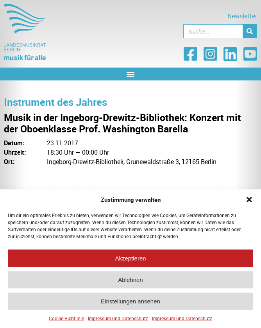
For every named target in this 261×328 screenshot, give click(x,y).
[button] (249, 202)
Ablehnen (130, 281)
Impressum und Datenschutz (118, 320)
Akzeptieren (130, 260)
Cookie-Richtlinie (66, 320)
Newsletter (242, 16)
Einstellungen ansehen (130, 303)
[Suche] (250, 31)
